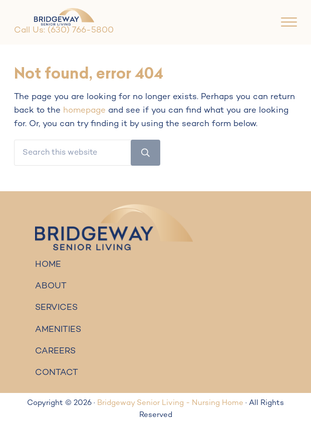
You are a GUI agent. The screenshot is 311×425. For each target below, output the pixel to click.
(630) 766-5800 (81, 30)
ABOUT (51, 286)
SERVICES (56, 307)
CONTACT (56, 372)
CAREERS (55, 351)
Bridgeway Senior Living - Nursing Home (170, 403)
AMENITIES (58, 329)
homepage (84, 110)
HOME (48, 264)
